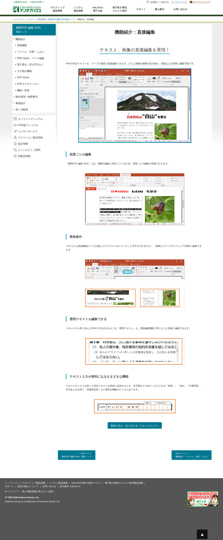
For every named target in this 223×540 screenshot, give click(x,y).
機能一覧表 (23, 90)
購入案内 (159, 9)
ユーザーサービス (28, 131)
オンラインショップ (201, 2)
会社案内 (153, 2)
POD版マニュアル (28, 125)
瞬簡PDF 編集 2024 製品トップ (61, 19)
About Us (164, 2)
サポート (141, 9)
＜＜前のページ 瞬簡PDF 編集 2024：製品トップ (77, 455)
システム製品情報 (78, 9)
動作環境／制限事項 (26, 96)
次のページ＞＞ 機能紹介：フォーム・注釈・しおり (191, 455)
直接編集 (22, 45)
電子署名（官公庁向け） (30, 64)
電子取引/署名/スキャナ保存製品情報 (124, 483)
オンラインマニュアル (30, 119)
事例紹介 (20, 103)
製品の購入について (27, 486)
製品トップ (28, 29)
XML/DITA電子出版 (97, 9)
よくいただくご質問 (29, 150)
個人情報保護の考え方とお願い (38, 491)
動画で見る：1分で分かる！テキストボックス (135, 425)
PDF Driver (23, 77)
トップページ (18, 19)
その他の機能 (24, 71)
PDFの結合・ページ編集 (30, 58)
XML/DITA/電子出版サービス (86, 483)
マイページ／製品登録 (30, 137)
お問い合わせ (180, 9)
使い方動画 (21, 109)
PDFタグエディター (28, 84)
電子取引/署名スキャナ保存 (119, 9)
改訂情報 (23, 143)
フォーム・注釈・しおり (30, 51)
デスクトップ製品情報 (57, 9)
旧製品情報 (24, 156)
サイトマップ (180, 2)
